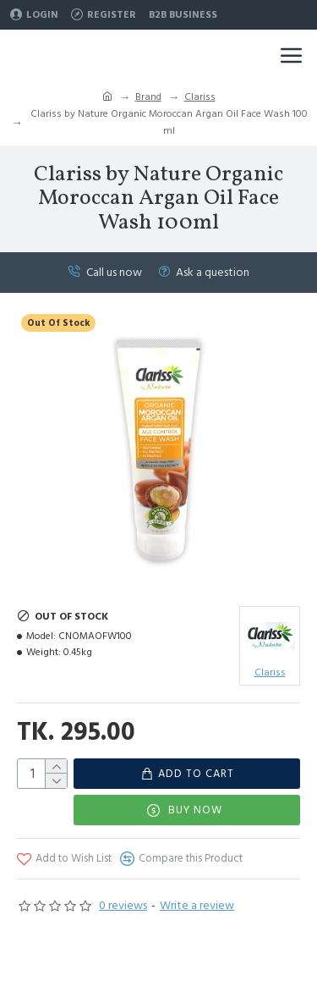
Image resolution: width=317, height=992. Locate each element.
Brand (148, 97)
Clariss (200, 97)
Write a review (197, 905)
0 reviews (123, 905)
